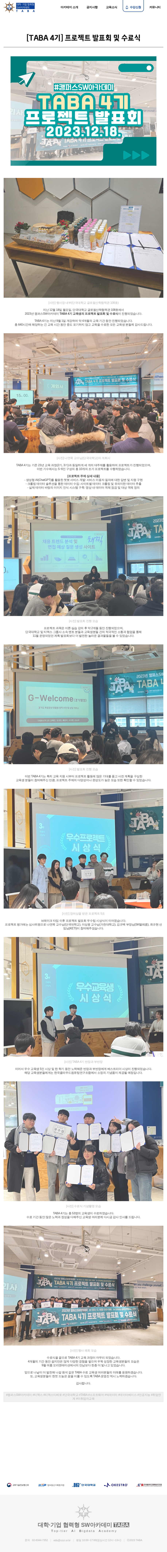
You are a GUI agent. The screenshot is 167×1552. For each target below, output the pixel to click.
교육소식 (111, 7)
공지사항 (92, 7)
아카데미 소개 (69, 7)
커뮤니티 (155, 7)
